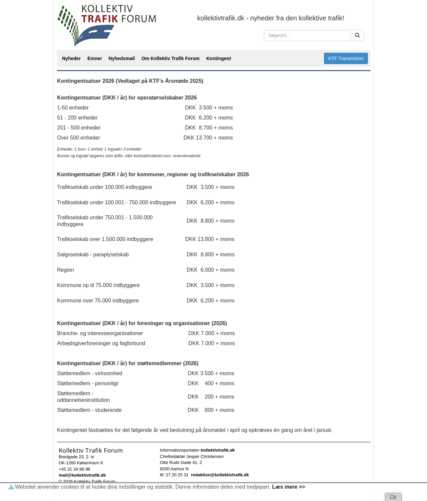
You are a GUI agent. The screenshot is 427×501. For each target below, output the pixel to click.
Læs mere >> (288, 487)
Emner (94, 58)
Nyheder (71, 58)
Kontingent (218, 58)
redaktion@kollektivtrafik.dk (220, 474)
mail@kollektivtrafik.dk (82, 475)
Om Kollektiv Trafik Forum (170, 58)
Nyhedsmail (122, 58)
